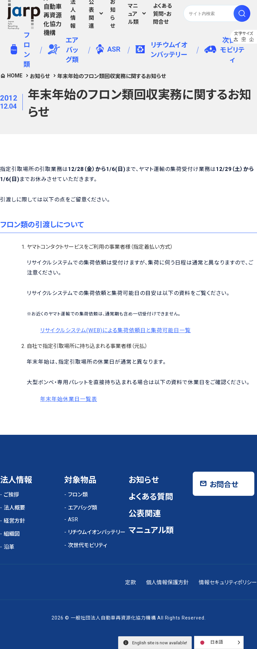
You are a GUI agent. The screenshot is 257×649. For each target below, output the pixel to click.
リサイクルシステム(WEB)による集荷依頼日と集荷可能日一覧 (115, 330)
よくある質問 (150, 496)
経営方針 (14, 521)
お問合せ (223, 484)
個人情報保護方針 (167, 582)
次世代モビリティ (224, 50)
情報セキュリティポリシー (228, 582)
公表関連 (144, 513)
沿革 (9, 547)
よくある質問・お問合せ (162, 14)
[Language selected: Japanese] (219, 642)
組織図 (12, 534)
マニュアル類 (133, 14)
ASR (108, 49)
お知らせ (112, 13)
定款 (130, 582)
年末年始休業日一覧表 (68, 399)
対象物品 (80, 480)
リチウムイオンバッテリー (161, 50)
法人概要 (14, 508)
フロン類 (20, 49)
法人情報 (73, 13)
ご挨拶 (11, 494)
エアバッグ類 (63, 50)
